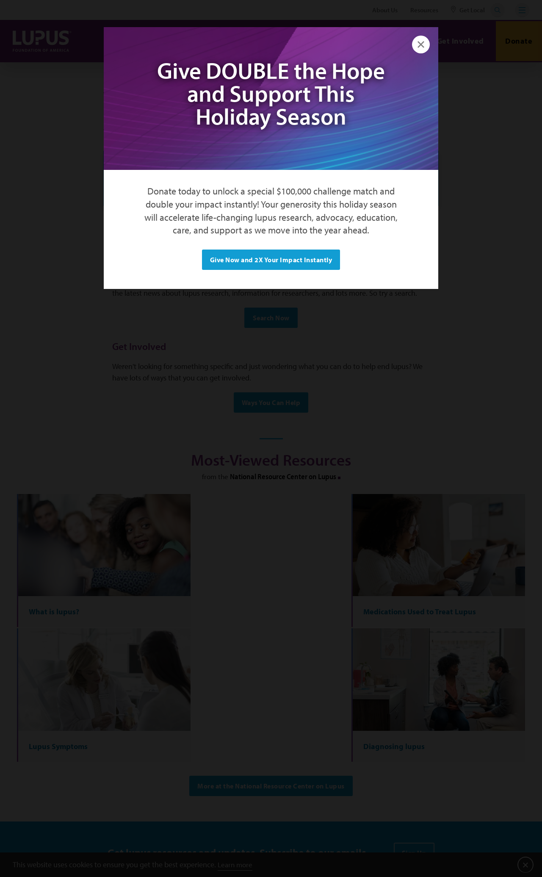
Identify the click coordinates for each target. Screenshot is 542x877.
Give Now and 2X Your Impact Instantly (271, 259)
